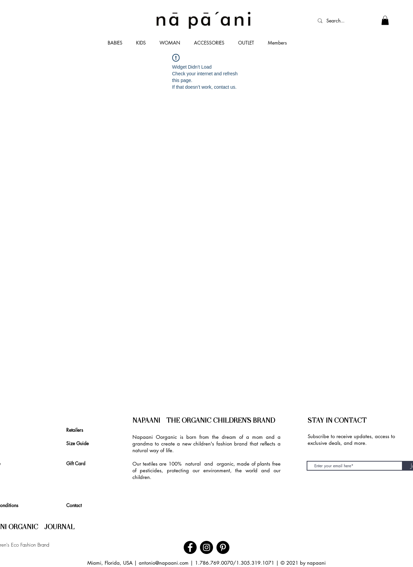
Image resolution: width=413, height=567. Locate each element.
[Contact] (76, 505)
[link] (385, 20)
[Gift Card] (78, 463)
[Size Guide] (80, 443)
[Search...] (339, 21)
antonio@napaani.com (164, 563)
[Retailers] (76, 429)
